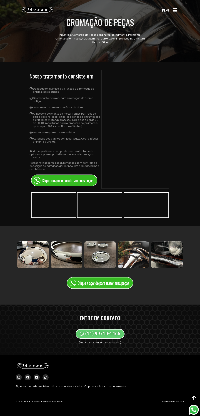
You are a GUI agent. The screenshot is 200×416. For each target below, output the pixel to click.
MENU (165, 10)
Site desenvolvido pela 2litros (173, 401)
